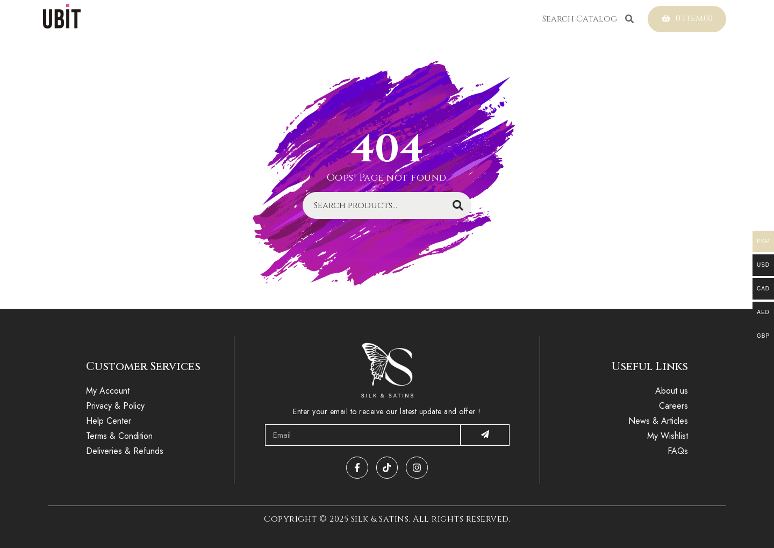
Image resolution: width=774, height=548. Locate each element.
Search (458, 206)
